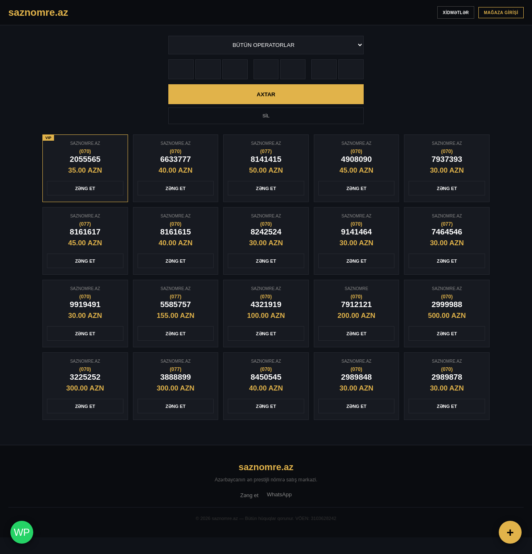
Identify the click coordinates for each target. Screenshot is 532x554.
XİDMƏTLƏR (456, 12)
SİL (265, 115)
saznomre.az (266, 467)
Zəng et (249, 495)
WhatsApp (279, 494)
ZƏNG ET (85, 188)
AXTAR (266, 94)
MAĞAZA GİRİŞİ (501, 12)
